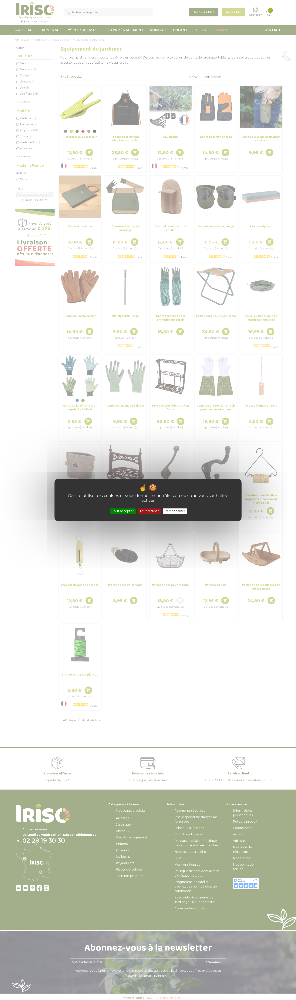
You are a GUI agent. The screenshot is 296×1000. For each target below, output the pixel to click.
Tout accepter (123, 511)
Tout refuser (149, 511)
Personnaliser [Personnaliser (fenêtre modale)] (175, 511)
